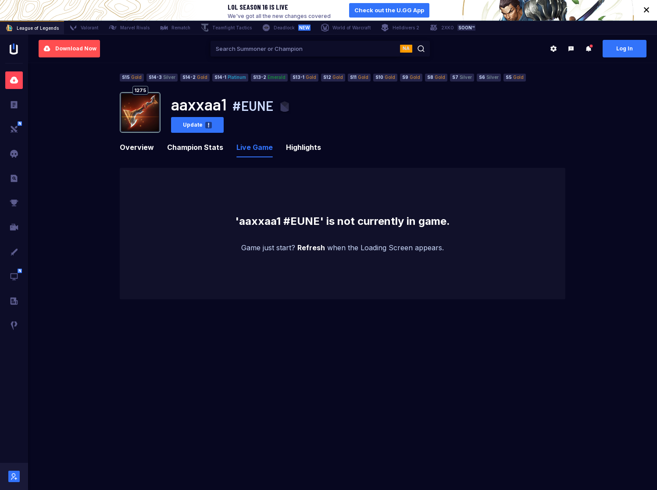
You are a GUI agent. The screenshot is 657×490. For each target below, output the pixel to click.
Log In (624, 48)
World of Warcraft (346, 28)
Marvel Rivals (129, 28)
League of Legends (32, 28)
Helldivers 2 (400, 28)
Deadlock (286, 28)
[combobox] (305, 49)
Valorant (83, 28)
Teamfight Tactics (226, 28)
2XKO (452, 28)
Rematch (175, 28)
